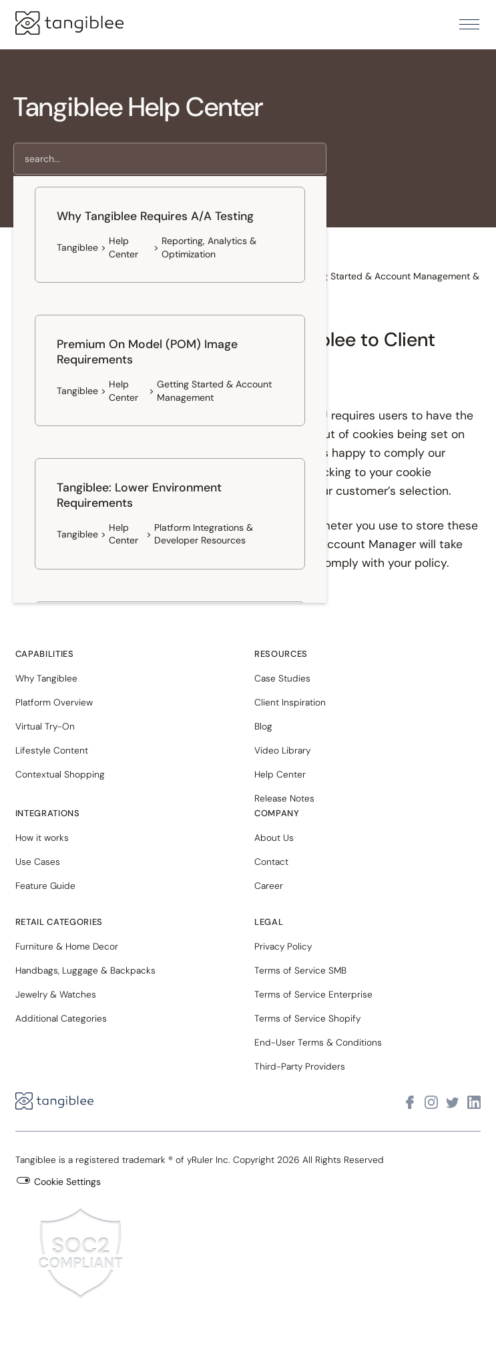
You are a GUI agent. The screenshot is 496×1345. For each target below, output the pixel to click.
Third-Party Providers (299, 1066)
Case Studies (282, 678)
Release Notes (284, 798)
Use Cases (37, 862)
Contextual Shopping (60, 774)
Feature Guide (45, 886)
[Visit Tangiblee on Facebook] (410, 1103)
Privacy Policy (283, 946)
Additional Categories (61, 1018)
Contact (271, 862)
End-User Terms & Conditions (318, 1042)
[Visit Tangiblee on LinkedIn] (474, 1103)
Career (268, 886)
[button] (469, 24)
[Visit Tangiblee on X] (452, 1103)
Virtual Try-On (45, 726)
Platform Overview (54, 702)
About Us (274, 838)
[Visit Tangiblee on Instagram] (431, 1103)
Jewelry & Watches (55, 994)
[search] (169, 159)
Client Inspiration (290, 702)
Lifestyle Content (51, 750)
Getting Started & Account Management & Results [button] (387, 282)
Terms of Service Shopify (307, 1018)
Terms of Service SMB (300, 970)
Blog (263, 726)
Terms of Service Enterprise (313, 994)
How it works (42, 838)
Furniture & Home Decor (66, 946)
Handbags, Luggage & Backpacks (85, 970)
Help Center (280, 774)
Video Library (282, 750)
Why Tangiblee (46, 678)
